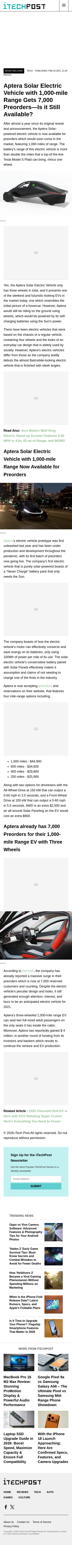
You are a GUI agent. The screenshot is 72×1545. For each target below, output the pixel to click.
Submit (36, 1186)
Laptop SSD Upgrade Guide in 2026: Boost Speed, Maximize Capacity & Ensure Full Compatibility (18, 1448)
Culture (24, 1497)
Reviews (22, 1492)
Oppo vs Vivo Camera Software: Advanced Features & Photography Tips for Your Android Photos (25, 1232)
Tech (30, 71)
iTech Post (22, 1133)
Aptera (8, 541)
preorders (45, 686)
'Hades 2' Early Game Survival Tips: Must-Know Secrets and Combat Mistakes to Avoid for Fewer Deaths (25, 1256)
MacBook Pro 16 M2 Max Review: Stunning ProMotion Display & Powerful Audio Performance (17, 1391)
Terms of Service (42, 1522)
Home (7, 1492)
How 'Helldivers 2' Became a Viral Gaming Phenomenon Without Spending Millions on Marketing (25, 1280)
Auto (50, 1492)
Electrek (28, 971)
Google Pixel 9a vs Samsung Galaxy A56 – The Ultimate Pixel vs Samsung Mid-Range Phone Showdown (52, 1391)
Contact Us (23, 1522)
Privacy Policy (11, 1526)
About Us (9, 1522)
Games (8, 1497)
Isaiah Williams (14, 71)
